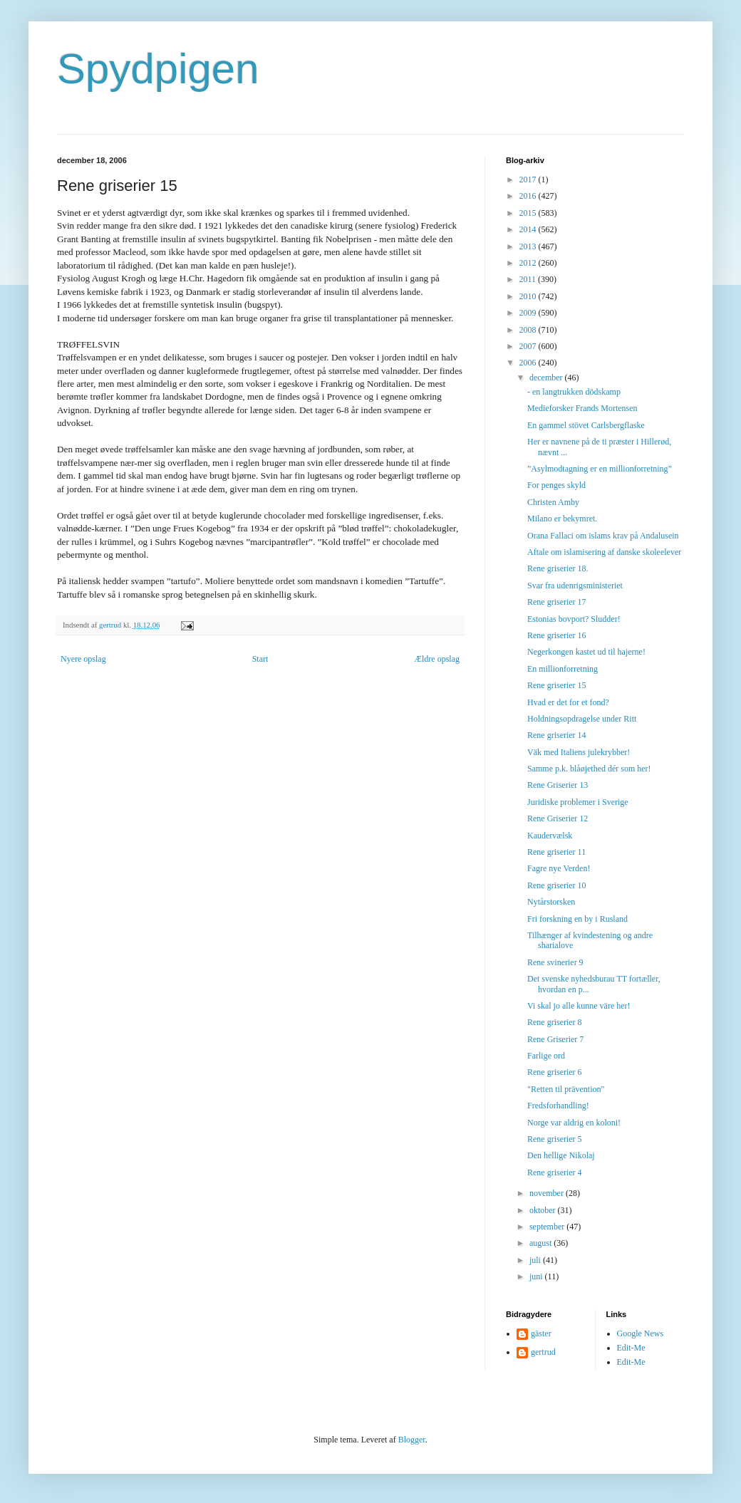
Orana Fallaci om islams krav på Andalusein (603, 536)
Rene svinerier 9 (555, 962)
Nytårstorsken (551, 902)
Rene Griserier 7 (555, 1039)
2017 (529, 179)
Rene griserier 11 (556, 852)
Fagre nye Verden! (558, 868)
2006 (529, 363)
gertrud (543, 1352)
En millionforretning (562, 669)
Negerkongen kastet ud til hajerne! (586, 652)
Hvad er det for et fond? (568, 702)
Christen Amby (553, 502)
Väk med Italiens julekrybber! (578, 752)
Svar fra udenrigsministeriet (575, 586)
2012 (529, 263)
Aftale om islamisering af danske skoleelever (604, 552)
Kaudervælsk (549, 836)
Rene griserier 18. (558, 568)
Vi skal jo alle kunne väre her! (579, 1006)
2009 (529, 313)
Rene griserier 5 (554, 1139)
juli (536, 1260)
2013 (529, 246)
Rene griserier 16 (556, 635)
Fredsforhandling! (558, 1106)
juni (537, 1276)
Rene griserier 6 (554, 1072)
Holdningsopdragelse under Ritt (581, 719)
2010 (529, 296)
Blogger (411, 1440)
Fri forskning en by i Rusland (577, 919)
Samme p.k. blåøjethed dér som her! (589, 769)
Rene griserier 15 (556, 685)
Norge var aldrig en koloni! (574, 1123)
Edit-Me (631, 1348)
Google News (640, 1333)
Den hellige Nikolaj (561, 1155)
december (547, 378)
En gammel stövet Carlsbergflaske (586, 425)
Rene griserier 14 (556, 735)
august (541, 1243)
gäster (541, 1333)
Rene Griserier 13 (557, 785)
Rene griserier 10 (556, 885)
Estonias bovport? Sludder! (574, 619)
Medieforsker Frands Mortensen (582, 408)
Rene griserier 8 (554, 1022)
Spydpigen (158, 69)
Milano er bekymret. (562, 519)
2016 (529, 196)
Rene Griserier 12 (557, 818)
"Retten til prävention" (565, 1089)
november (547, 1193)
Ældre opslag (437, 659)
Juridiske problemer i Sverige (577, 802)
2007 (529, 346)
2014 (529, 229)
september (547, 1227)
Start (260, 659)
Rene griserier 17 (556, 602)
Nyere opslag (83, 659)
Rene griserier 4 (554, 1172)
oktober (543, 1210)
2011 (529, 279)
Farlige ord (546, 1056)
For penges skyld (556, 485)
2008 (529, 330)
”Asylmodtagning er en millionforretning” (599, 469)
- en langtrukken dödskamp (574, 392)
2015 (529, 213)
